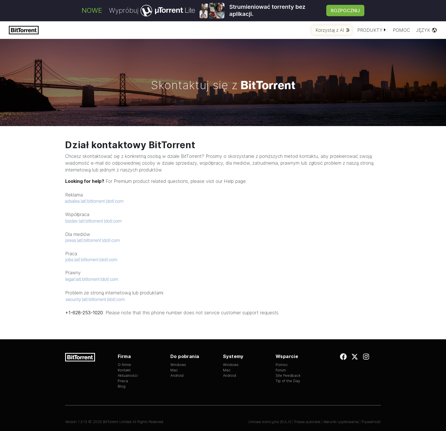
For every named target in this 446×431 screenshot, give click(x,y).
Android (176, 375)
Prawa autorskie (307, 422)
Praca (123, 381)
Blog (121, 386)
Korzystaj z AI (332, 30)
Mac (174, 370)
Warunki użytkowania (340, 422)
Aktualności (128, 375)
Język (426, 30)
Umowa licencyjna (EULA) (269, 422)
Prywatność (371, 422)
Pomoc (401, 30)
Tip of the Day (288, 381)
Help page (235, 181)
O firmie (124, 365)
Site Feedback (288, 375)
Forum (281, 370)
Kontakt (124, 370)
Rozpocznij (345, 10)
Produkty (372, 30)
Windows (178, 365)
